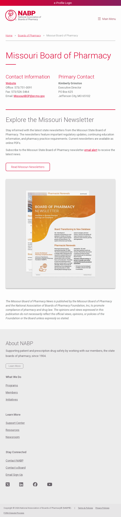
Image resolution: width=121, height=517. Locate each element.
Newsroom (13, 437)
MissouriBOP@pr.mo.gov (29, 96)
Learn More (14, 366)
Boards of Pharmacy (29, 35)
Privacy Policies (102, 508)
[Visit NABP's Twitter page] (8, 484)
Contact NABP (14, 460)
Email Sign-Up (14, 474)
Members (12, 392)
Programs (12, 385)
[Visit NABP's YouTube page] (49, 484)
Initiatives (12, 399)
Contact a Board (16, 467)
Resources (12, 430)
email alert (90, 150)
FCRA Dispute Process (14, 513)
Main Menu (109, 19)
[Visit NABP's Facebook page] (35, 484)
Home (9, 35)
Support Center (15, 423)
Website (11, 83)
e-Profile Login (63, 3)
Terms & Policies (85, 508)
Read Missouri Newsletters (27, 167)
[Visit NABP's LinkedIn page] (21, 484)
